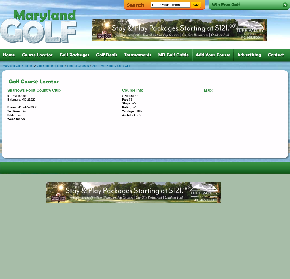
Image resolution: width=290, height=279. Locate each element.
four (108, 55)
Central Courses (78, 65)
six (175, 55)
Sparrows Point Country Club (111, 65)
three (76, 55)
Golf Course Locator (50, 65)
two (39, 55)
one (10, 55)
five (139, 55)
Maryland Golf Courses (18, 65)
